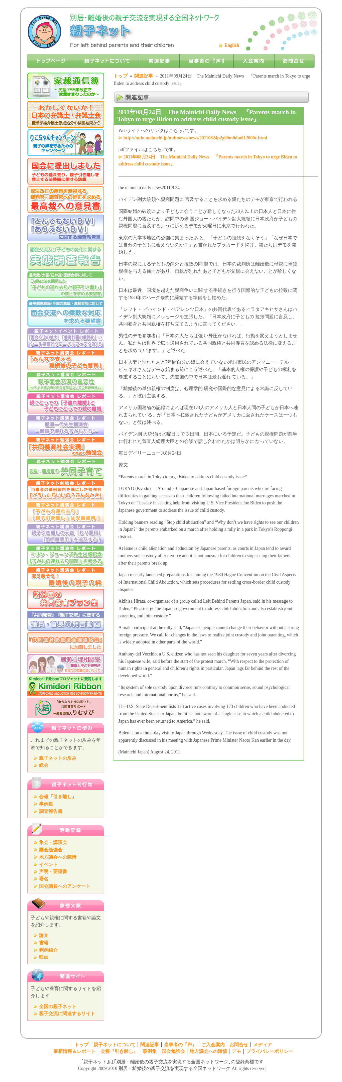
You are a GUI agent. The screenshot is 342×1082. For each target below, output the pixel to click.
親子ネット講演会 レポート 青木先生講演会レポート (65, 382)
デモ (236, 1051)
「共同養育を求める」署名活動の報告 (65, 171)
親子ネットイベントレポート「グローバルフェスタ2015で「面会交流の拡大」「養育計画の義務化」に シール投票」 (65, 338)
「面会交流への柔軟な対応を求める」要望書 (65, 313)
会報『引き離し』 (57, 796)
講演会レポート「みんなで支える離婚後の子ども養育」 (65, 360)
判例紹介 (48, 950)
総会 (43, 765)
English (231, 45)
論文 (43, 935)
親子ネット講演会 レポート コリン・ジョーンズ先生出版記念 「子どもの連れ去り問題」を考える (65, 556)
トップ (121, 76)
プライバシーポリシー (269, 1051)
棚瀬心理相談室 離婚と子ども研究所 (65, 664)
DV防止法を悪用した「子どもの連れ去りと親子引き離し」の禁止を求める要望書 (65, 284)
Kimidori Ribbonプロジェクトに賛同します (65, 686)
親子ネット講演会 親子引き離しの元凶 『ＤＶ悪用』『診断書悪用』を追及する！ (65, 534)
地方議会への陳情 (57, 857)
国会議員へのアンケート (65, 886)
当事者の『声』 (180, 1044)
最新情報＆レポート (74, 1051)
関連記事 (143, 76)
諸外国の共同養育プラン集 (65, 599)
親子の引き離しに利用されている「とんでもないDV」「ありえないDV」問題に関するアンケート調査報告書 (65, 228)
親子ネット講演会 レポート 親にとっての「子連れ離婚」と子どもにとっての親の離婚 (65, 403)
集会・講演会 (53, 842)
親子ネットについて (115, 1044)
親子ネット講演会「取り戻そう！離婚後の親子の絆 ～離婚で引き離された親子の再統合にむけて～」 (65, 577)
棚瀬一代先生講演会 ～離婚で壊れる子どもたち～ (65, 425)
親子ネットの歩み (57, 758)
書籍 (43, 942)
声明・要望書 (53, 871)
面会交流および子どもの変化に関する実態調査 (65, 256)
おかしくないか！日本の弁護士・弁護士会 (65, 114)
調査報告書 (50, 811)
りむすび (65, 708)
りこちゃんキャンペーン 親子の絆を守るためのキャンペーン (65, 142)
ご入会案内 (213, 1044)
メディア (262, 1044)
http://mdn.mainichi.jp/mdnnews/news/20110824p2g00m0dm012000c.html (195, 137)
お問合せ (238, 1044)
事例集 (46, 804)
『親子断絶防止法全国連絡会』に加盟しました (65, 642)
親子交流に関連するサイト (67, 1013)
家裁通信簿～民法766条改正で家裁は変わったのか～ (65, 86)
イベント (48, 864)
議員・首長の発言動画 (65, 621)
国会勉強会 (50, 849)
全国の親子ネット (57, 1006)
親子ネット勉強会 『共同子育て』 (65, 469)
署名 (43, 878)
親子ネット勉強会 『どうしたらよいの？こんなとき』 (65, 490)
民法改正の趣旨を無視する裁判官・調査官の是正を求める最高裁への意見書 (65, 199)
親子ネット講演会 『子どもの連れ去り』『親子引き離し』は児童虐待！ (65, 512)
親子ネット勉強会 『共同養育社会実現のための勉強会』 (65, 447)
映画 (43, 957)
